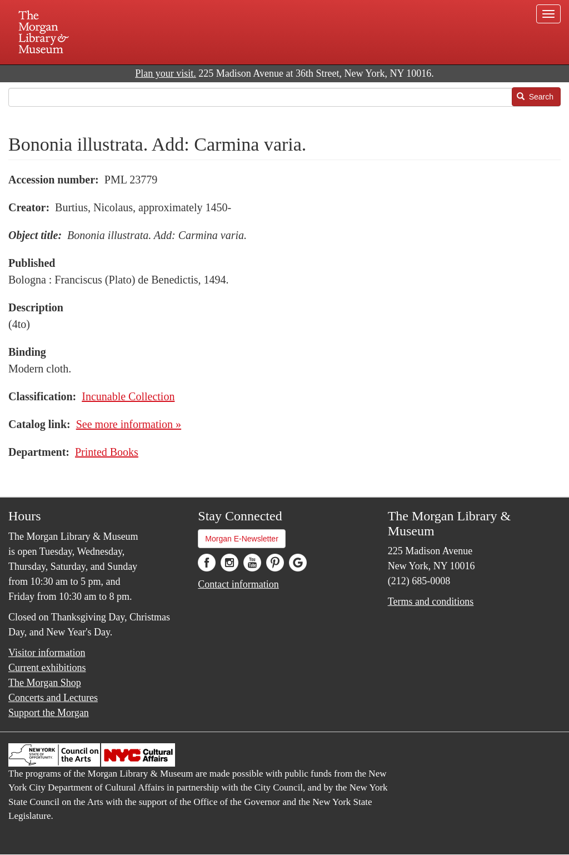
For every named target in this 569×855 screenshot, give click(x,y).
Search (535, 96)
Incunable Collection (128, 396)
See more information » (128, 424)
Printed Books (106, 452)
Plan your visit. (165, 73)
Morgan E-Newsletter (241, 538)
